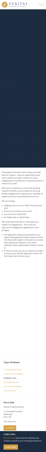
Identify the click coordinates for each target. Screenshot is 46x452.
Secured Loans (10, 390)
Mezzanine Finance (12, 382)
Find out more (9, 438)
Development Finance (13, 369)
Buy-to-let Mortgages (13, 386)
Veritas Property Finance (14, 5)
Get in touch (9, 428)
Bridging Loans (10, 378)
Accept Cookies (10, 447)
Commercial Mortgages (13, 373)
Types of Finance (12, 362)
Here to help (9, 402)
